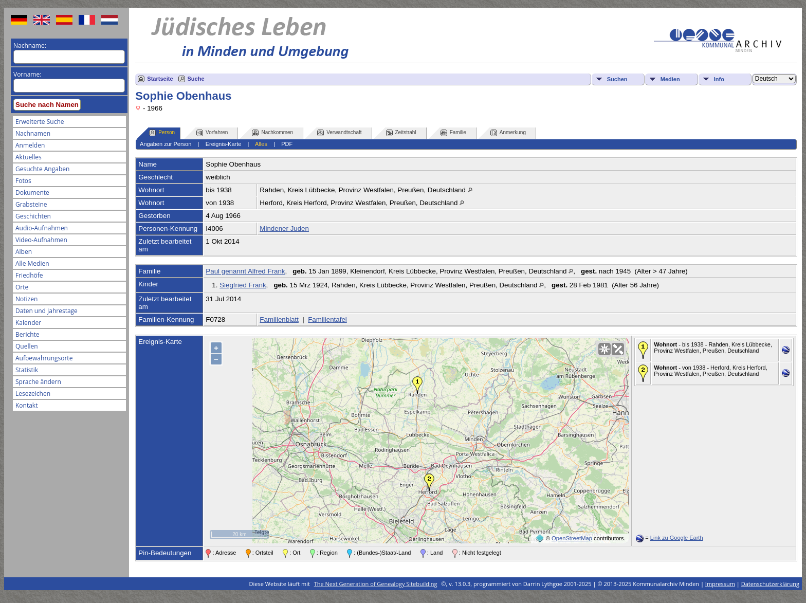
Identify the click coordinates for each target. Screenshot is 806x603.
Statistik (26, 370)
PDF (286, 144)
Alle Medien (32, 263)
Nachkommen (272, 133)
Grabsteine (31, 204)
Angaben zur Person (165, 144)
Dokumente (32, 192)
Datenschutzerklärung (770, 584)
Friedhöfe (29, 275)
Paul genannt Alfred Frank (245, 271)
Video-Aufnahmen (41, 239)
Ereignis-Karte (224, 144)
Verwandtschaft (339, 133)
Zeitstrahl (401, 133)
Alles (261, 144)
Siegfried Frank (242, 285)
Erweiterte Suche (39, 121)
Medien (670, 79)
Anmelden (30, 145)
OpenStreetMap (572, 538)
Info (719, 79)
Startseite (160, 79)
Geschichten (33, 216)
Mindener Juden (284, 228)
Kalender (28, 322)
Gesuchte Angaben (42, 169)
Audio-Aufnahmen (41, 228)
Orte (21, 287)
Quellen (26, 346)
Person (162, 133)
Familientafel (327, 319)
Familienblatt (279, 319)
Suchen (617, 79)
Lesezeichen (32, 393)
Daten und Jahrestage (46, 310)
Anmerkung (508, 133)
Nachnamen (32, 133)
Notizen (26, 299)
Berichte (27, 334)
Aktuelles (28, 157)
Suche (196, 79)
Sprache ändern (38, 381)
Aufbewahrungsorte (43, 358)
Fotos (23, 180)
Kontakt (26, 405)
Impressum (720, 584)
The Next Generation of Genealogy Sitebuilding (375, 584)
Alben (23, 251)
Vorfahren (212, 133)
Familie (453, 133)
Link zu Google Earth (676, 538)
